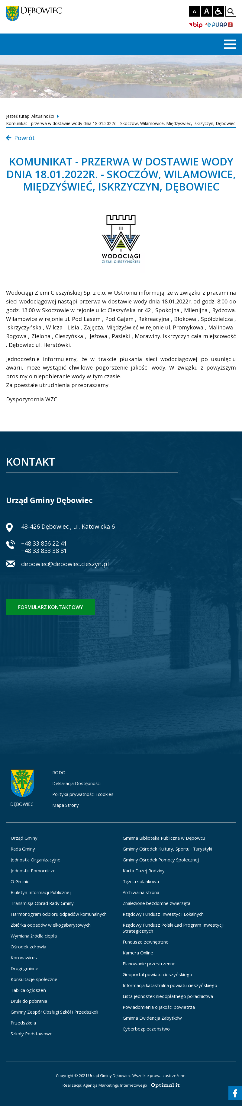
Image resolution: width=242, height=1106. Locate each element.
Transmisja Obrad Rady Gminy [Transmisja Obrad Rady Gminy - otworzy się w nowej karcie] (42, 903)
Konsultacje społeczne (34, 979)
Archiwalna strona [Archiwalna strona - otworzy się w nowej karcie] (141, 892)
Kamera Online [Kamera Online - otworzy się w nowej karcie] (138, 953)
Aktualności (42, 116)
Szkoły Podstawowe (32, 1034)
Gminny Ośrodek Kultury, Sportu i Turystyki (167, 849)
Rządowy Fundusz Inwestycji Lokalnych (163, 914)
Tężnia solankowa (141, 881)
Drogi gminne (24, 968)
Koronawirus (24, 957)
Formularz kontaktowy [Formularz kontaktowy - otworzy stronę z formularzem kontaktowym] (50, 607)
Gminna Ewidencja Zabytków (152, 1018)
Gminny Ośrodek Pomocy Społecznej (161, 860)
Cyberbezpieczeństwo (146, 1029)
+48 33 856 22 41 (44, 543)
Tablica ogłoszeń (28, 990)
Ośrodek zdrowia (28, 947)
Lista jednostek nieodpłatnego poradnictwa (168, 996)
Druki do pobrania (29, 1001)
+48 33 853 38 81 (44, 551)
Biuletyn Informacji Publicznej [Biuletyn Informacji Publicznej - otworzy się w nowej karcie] (41, 892)
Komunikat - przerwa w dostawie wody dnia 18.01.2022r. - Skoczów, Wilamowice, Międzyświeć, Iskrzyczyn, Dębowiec (120, 123)
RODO (59, 772)
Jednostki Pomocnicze (33, 870)
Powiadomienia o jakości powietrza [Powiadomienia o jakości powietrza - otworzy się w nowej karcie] (159, 1007)
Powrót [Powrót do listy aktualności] (20, 138)
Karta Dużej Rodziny (144, 870)
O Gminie (20, 881)
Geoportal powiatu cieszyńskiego (157, 974)
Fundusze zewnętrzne (146, 942)
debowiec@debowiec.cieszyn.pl (65, 564)
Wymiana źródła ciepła (34, 936)
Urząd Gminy (24, 838)
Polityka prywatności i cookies (83, 794)
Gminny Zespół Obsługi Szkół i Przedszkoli (54, 1012)
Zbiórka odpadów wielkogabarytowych (51, 925)
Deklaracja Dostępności (76, 783)
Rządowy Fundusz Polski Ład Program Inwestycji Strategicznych (173, 928)
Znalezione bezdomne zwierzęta (156, 903)
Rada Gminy (23, 849)
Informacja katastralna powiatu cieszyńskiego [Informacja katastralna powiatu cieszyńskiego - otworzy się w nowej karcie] (170, 985)
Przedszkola (23, 1023)
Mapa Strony (65, 805)
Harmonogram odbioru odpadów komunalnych (59, 914)
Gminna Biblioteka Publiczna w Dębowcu (164, 838)
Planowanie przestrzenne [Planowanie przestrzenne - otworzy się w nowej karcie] (149, 963)
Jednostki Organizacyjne (35, 860)
